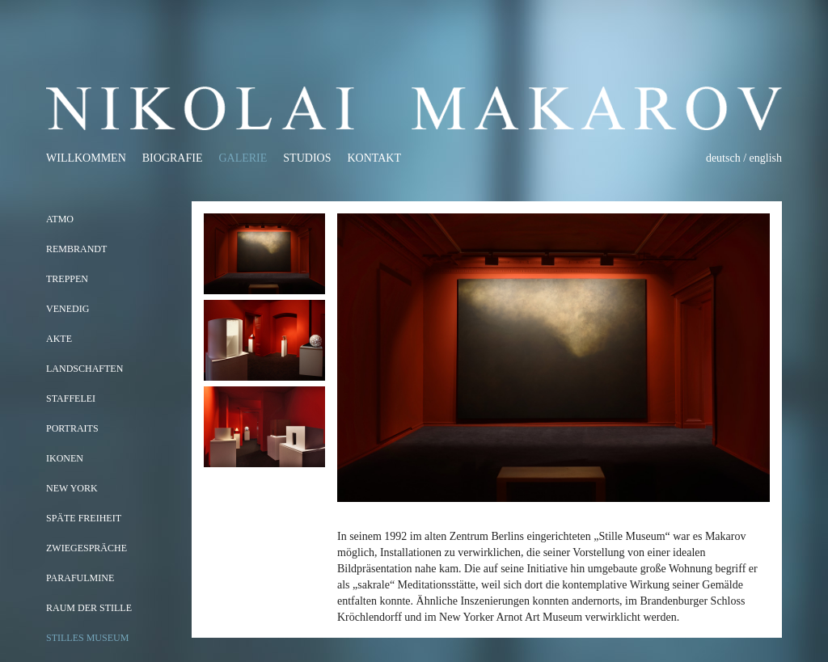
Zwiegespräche (86, 548)
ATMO (60, 219)
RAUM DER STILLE (89, 608)
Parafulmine (80, 578)
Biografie (172, 158)
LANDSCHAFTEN (84, 368)
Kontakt (374, 158)
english (766, 158)
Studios (307, 158)
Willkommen (86, 158)
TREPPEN (67, 279)
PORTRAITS (72, 428)
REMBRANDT (76, 249)
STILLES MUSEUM (87, 637)
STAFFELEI (70, 398)
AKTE (59, 338)
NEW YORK (72, 488)
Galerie (242, 158)
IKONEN (64, 458)
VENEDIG (67, 308)
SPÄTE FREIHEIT (83, 518)
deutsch (723, 158)
